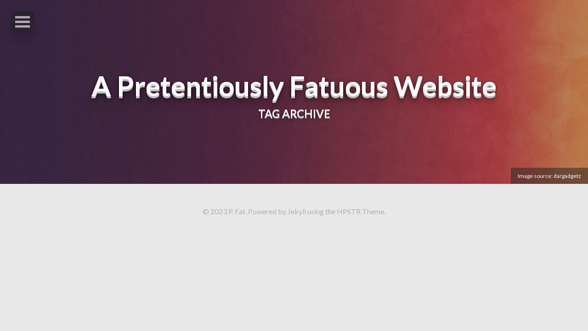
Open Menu (22, 21)
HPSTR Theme (360, 211)
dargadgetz (567, 175)
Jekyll (297, 211)
